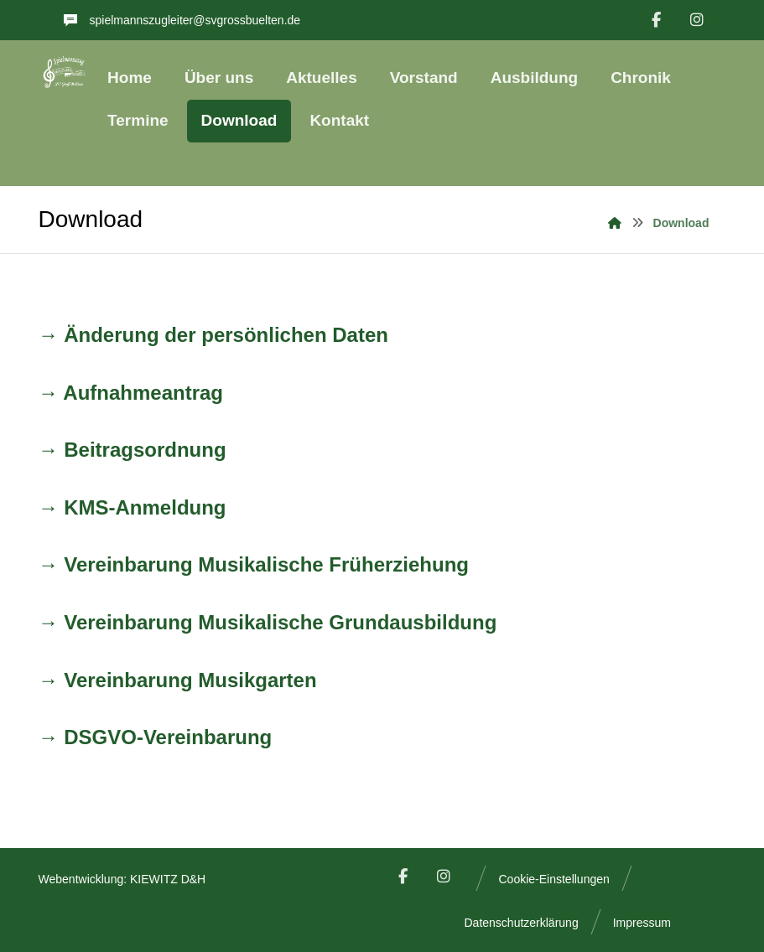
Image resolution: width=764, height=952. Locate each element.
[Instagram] (697, 20)
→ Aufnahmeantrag (131, 392)
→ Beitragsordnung (132, 449)
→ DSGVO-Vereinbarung (156, 737)
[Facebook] (656, 20)
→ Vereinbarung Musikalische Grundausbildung (268, 622)
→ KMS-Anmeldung (132, 507)
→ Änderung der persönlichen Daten (213, 334)
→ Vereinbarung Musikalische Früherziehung (254, 564)
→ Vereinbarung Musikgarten (178, 680)
